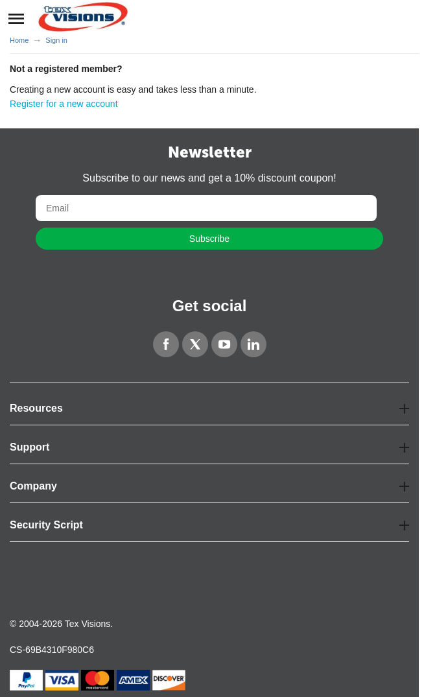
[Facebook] (166, 344)
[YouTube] (224, 344)
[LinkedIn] (253, 344)
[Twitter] (195, 344)
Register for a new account (64, 104)
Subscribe (209, 238)
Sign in (56, 40)
